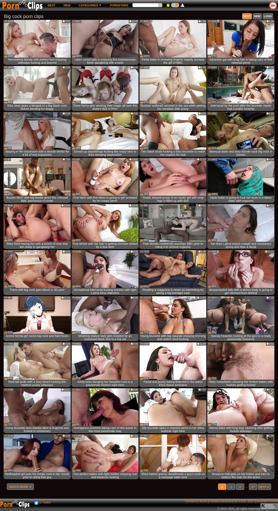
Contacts (191, 501)
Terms (203, 501)
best (51, 5)
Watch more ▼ (20, 486)
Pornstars (119, 5)
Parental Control (267, 501)
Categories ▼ (90, 5)
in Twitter (42, 502)
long (268, 16)
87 (253, 486)
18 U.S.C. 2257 (244, 501)
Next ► (264, 486)
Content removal (220, 501)
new (66, 5)
